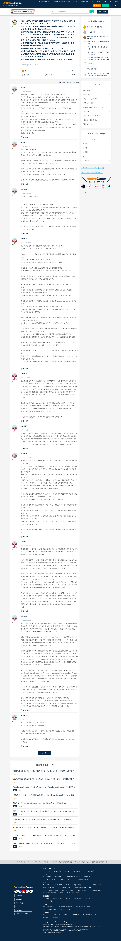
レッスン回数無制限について (72, 876)
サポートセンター (65, 909)
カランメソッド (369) (90, 99)
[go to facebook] (20, 891)
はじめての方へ (47, 876)
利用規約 (66, 915)
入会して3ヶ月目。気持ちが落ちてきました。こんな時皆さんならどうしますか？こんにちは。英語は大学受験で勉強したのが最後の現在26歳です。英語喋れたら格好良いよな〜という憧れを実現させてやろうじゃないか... (44, 843)
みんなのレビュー (57, 898)
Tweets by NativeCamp (86, 192)
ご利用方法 (58, 876)
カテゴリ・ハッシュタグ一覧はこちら (92, 168)
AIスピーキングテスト (67, 890)
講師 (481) (86, 90)
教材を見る (46, 885)
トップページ (46, 871)
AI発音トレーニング (82, 890)
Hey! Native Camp (96, 890)
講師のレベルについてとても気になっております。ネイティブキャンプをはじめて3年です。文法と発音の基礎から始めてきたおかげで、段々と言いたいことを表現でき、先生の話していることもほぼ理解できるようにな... (44, 811)
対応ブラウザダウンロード (68, 879)
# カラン (86, 143)
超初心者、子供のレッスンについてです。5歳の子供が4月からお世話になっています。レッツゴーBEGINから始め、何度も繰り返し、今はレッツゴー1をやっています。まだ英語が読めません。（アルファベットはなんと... (44, 803)
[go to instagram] (27, 891)
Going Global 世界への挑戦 (83, 906)
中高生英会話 (54, 2)
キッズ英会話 (43, 2)
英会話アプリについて (84, 879)
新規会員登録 (57, 871)
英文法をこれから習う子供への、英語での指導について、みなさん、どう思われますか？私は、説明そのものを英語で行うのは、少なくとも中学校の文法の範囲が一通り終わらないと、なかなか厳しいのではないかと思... (44, 771)
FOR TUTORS (96, 2)
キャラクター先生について (50, 901)
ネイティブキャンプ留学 (110, 2)
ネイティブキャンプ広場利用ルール (92, 173)
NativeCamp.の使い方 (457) (93, 107)
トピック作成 (102, 11)
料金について (87, 876)
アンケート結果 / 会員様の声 (64, 906)
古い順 (69, 82)
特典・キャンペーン (48, 906)
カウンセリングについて (92, 898)
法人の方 (76, 2)
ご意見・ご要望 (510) (90, 120)
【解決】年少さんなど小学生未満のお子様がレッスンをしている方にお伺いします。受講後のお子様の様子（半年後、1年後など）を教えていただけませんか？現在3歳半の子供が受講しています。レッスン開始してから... (44, 795)
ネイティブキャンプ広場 (49, 893)
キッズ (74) (87, 111)
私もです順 (76, 82)
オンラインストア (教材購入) (73, 885)
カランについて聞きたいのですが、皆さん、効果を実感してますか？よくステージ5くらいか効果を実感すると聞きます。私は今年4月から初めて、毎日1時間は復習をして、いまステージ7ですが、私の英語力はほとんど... (44, 835)
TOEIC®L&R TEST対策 (48, 887)
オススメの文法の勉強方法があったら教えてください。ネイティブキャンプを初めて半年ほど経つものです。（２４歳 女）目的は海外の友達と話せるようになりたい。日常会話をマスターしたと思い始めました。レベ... (44, 779)
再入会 (114, 5)
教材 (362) (86, 94)
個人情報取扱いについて (89, 915)
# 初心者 (86, 160)
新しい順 (62, 82)
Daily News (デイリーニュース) (83, 887)
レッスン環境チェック (64, 887)
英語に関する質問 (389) (91, 115)
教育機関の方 (85, 2)
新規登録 (97, 5)
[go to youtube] (23, 891)
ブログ (61, 893)
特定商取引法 (76, 915)
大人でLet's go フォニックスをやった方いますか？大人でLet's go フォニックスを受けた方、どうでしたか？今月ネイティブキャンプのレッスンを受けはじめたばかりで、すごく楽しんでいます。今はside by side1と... (44, 787)
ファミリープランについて (50, 879)
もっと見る (45, 753)
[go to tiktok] (31, 891)
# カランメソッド (89, 139)
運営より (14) (88, 124)
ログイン (105, 5)
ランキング (46, 898)
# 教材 (85, 152)
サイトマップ (46, 915)
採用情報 (46, 917)
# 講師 (85, 148)
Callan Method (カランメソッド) (93, 885)
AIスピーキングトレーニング (50, 890)
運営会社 (57, 915)
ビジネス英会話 (65, 2)
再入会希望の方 (77, 871)
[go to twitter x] (16, 891)
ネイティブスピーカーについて (74, 898)
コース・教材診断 (57, 885)
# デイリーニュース (90, 156)
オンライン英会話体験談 (49, 909)
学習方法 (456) (88, 103)
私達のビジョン (57, 917)
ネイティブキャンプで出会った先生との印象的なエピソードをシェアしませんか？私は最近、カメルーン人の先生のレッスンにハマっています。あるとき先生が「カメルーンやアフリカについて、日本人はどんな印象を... (44, 827)
